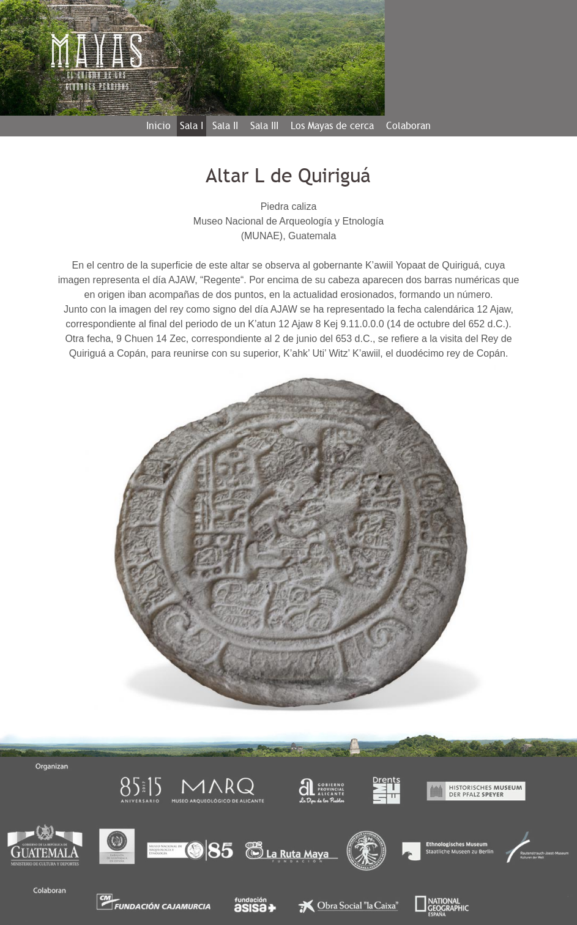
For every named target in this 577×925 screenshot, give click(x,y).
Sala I (191, 126)
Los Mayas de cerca (332, 126)
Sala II (225, 126)
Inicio (158, 126)
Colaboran (408, 126)
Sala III (264, 126)
